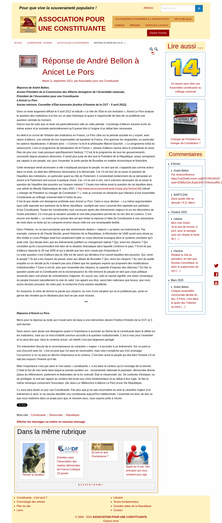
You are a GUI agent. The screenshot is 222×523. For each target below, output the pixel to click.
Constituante (38, 415)
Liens (20, 510)
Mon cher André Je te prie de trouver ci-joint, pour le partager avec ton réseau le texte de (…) (185, 230)
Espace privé (111, 521)
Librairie (118, 497)
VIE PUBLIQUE (183, 19)
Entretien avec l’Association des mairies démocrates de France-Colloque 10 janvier (68, 465)
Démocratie (56, 415)
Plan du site (24, 506)
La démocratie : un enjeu (40, 43)
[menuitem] (142, 19)
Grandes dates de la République (132, 506)
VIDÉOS (119, 25)
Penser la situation (33, 474)
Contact (118, 510)
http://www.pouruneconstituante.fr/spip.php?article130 (109, 188)
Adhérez (148, 7)
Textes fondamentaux (126, 501)
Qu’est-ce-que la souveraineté (73, 43)
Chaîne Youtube (158, 33)
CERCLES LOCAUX (156, 25)
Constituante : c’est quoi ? (32, 497)
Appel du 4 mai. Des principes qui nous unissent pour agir (138, 470)
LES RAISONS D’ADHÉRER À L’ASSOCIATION (142, 19)
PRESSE (135, 25)
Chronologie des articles (31, 501)
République (72, 415)
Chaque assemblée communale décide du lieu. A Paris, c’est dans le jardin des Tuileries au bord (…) (185, 299)
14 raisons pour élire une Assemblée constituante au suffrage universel (185, 87)
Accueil (18, 43)
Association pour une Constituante (98, 80)
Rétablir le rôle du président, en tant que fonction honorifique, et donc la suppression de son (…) (185, 262)
